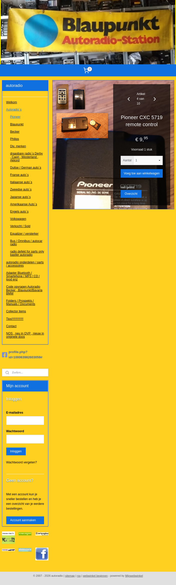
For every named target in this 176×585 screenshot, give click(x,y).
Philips (14, 139)
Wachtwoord (15, 431)
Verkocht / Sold (20, 226)
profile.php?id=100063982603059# (22, 354)
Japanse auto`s (20, 197)
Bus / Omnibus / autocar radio (26, 242)
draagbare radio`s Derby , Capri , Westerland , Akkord (26, 157)
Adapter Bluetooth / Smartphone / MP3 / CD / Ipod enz (23, 276)
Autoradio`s (14, 109)
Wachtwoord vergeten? (21, 462)
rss (79, 575)
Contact (11, 326)
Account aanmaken (23, 520)
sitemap (70, 575)
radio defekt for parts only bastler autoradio (27, 253)
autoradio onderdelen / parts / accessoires (25, 264)
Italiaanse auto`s (21, 182)
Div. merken (18, 146)
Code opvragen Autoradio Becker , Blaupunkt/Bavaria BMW (24, 290)
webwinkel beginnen (95, 575)
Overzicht (131, 194)
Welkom (11, 102)
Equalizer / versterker (24, 233)
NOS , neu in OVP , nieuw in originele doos (25, 335)
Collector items (16, 311)
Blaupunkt (17, 124)
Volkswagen (18, 219)
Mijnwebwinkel (134, 575)
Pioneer (15, 117)
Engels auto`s (19, 211)
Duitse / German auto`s (25, 167)
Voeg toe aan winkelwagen (141, 173)
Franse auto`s (19, 175)
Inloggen (16, 451)
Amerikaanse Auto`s (23, 204)
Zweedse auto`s (21, 189)
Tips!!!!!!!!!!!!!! (15, 319)
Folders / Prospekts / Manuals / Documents (20, 302)
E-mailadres (14, 412)
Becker (15, 131)
